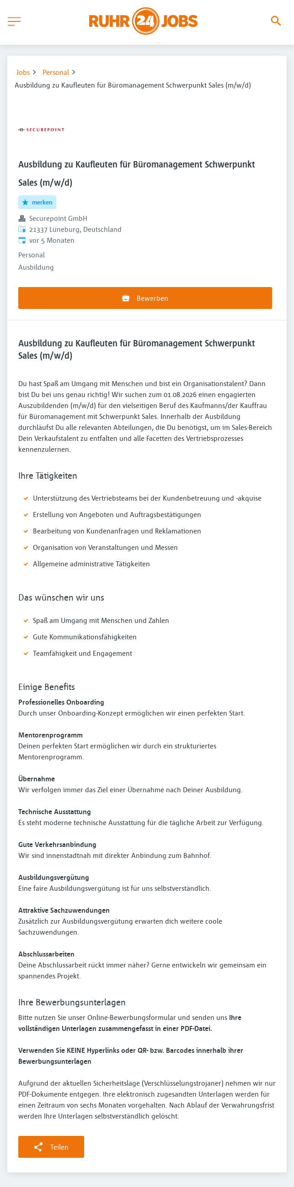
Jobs (23, 72)
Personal (56, 72)
